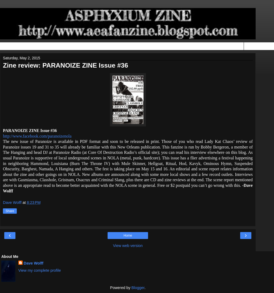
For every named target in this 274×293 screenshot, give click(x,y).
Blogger (138, 288)
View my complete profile (39, 270)
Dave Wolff (33, 263)
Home (128, 235)
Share (10, 211)
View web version (128, 246)
